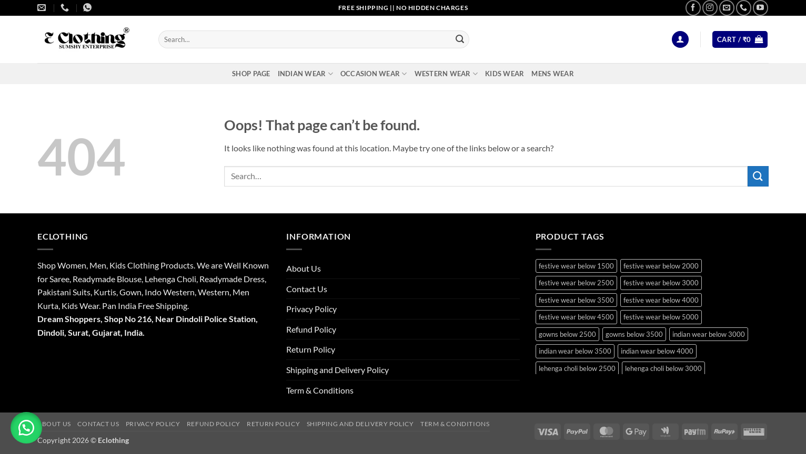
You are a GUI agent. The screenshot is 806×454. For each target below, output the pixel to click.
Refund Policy (311, 329)
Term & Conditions (320, 390)
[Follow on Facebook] (693, 7)
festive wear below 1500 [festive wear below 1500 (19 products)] (576, 266)
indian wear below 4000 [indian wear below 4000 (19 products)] (657, 351)
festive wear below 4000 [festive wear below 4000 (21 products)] (661, 300)
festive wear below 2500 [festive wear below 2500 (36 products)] (576, 282)
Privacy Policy (311, 309)
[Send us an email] (726, 7)
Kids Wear (504, 73)
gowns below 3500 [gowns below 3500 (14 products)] (634, 334)
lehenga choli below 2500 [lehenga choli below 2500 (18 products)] (577, 368)
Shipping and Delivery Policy (337, 370)
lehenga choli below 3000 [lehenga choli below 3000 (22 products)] (663, 368)
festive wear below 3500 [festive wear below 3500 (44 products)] (576, 300)
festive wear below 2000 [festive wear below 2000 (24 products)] (661, 266)
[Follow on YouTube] (760, 7)
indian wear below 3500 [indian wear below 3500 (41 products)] (575, 351)
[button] (680, 39)
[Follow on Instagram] (710, 7)
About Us (303, 268)
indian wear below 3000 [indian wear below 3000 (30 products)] (708, 334)
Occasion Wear (373, 74)
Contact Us (306, 289)
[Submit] (460, 39)
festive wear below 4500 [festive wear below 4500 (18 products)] (576, 317)
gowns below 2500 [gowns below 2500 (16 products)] (567, 334)
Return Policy (310, 349)
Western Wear (446, 74)
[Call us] (743, 7)
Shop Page (251, 73)
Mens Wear (552, 73)
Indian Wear (305, 74)
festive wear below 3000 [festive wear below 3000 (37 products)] (661, 282)
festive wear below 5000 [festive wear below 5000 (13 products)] (661, 317)
